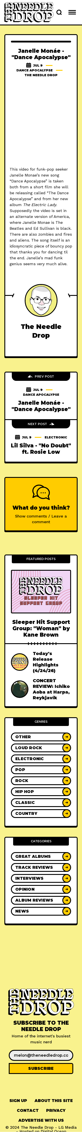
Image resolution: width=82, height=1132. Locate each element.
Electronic (56, 437)
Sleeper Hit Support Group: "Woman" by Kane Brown (41, 628)
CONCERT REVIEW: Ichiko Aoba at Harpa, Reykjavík (51, 689)
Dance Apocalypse (34, 70)
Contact (28, 1110)
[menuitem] (18, 1101)
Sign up (18, 1100)
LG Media (67, 1127)
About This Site (54, 1100)
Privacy (55, 1110)
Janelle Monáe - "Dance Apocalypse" (41, 406)
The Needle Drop (41, 75)
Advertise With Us (41, 1120)
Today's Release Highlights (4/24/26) (45, 662)
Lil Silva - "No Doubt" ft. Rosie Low (41, 448)
